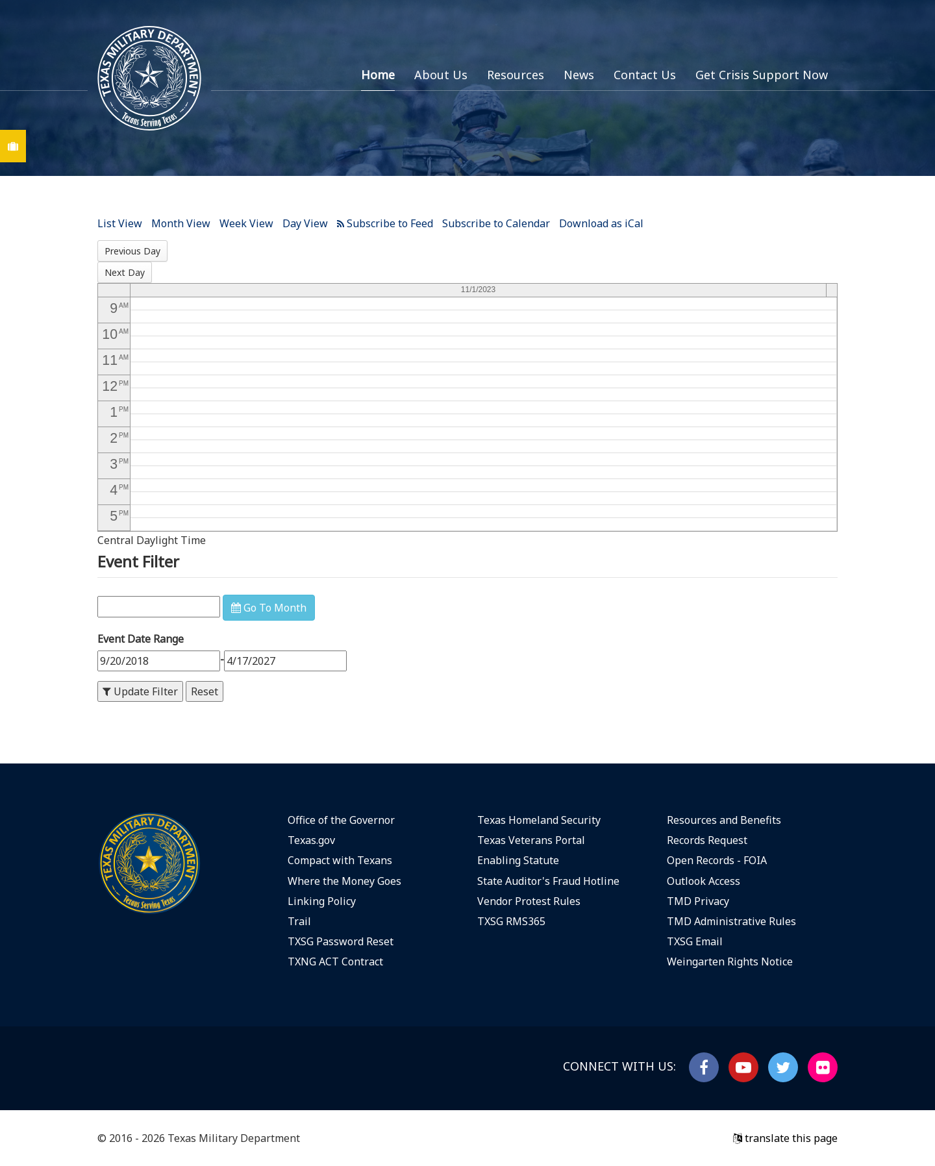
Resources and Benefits (724, 820)
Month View (180, 223)
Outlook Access (703, 881)
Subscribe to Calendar (496, 223)
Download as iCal (601, 223)
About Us (441, 74)
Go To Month (268, 608)
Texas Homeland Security (539, 820)
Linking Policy (322, 901)
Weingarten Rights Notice (730, 961)
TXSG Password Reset (340, 941)
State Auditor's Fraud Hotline (548, 881)
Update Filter (140, 691)
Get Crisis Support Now (761, 74)
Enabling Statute (518, 860)
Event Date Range (140, 639)
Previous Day (132, 251)
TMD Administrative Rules (731, 921)
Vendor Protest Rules (528, 901)
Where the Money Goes (344, 881)
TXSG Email (695, 941)
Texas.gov (311, 840)
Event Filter (138, 561)
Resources (515, 74)
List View (119, 223)
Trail (299, 921)
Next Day (125, 272)
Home (378, 74)
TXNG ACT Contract (335, 961)
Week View (246, 223)
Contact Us (645, 74)
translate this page (785, 1138)
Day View (305, 223)
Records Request (707, 840)
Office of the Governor (341, 820)
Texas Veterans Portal (531, 840)
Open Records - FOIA (717, 860)
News (579, 74)
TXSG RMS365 (511, 921)
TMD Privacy (698, 901)
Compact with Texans (340, 860)
